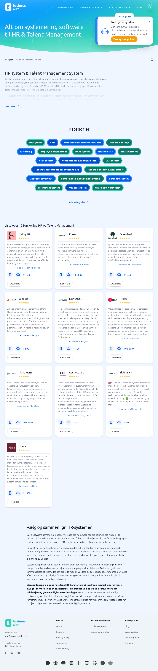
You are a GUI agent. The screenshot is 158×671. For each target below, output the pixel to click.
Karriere (60, 631)
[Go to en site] (110, 663)
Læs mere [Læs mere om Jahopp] (15, 357)
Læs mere (12, 106)
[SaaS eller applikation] (18, 275)
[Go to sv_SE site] (103, 663)
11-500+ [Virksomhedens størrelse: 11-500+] (27, 274)
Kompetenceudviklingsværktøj (79, 160)
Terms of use (62, 643)
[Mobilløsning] (10, 275)
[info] (152, 59)
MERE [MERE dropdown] (139, 7)
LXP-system (112, 160)
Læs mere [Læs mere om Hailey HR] (15, 283)
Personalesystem (119, 178)
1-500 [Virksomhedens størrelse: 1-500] (127, 422)
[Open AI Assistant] (19, 653)
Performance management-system (81, 178)
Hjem (10, 59)
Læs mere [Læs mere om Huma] (15, 502)
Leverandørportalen (100, 631)
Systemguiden (131, 631)
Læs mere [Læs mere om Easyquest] (65, 357)
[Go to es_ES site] (71, 663)
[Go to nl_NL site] (87, 663)
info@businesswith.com (16, 635)
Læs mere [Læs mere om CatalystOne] (65, 431)
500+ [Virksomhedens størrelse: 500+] (76, 422)
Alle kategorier (79, 202)
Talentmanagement (49, 187)
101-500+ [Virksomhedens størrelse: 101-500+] (129, 348)
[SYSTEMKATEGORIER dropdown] (91, 7)
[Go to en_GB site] (55, 663)
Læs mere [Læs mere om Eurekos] (65, 283)
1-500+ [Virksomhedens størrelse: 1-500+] (26, 348)
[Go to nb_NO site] (95, 663)
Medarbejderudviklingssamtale (106, 169)
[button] (28, 258)
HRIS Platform (129, 151)
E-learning (26, 151)
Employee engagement (53, 151)
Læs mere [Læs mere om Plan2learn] (15, 431)
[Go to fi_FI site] (79, 663)
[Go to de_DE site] (63, 663)
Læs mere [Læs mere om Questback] (116, 283)
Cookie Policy (62, 648)
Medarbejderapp (119, 142)
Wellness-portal (78, 187)
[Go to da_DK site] (48, 663)
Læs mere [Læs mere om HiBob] (116, 357)
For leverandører (98, 626)
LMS (52, 142)
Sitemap (129, 643)
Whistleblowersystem (107, 187)
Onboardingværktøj (41, 178)
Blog (127, 626)
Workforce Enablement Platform (82, 142)
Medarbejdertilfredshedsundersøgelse (56, 169)
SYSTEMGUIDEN (65, 7)
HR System (35, 142)
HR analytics (105, 151)
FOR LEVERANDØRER (119, 7)
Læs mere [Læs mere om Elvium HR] (116, 431)
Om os (59, 626)
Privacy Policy (62, 637)
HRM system (46, 160)
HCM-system (82, 151)
